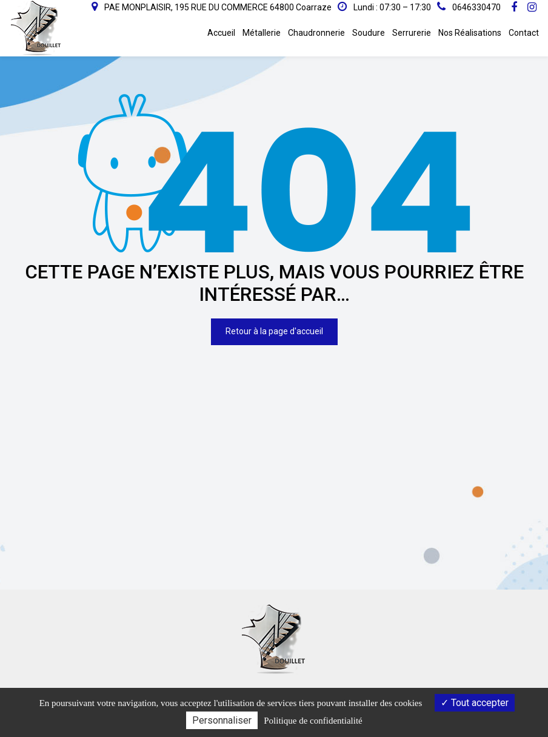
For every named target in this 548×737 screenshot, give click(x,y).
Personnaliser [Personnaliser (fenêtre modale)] (222, 720)
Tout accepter (475, 702)
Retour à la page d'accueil (274, 327)
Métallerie (261, 33)
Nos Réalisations (469, 33)
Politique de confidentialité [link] (313, 720)
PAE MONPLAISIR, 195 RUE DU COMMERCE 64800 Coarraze (212, 7)
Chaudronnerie (316, 33)
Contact (524, 33)
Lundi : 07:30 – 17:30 (384, 6)
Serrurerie (411, 33)
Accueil (221, 33)
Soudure (368, 33)
